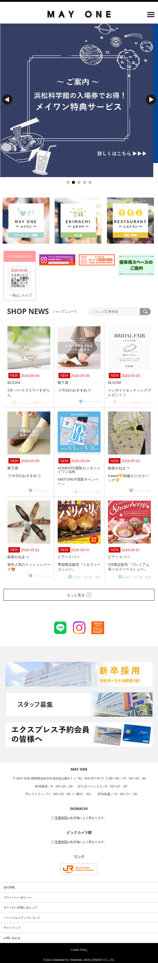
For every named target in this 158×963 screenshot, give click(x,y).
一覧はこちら (21, 295)
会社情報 (9, 887)
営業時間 (61, 818)
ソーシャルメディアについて (22, 917)
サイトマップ (12, 927)
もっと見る (79, 594)
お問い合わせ (12, 938)
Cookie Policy (79, 949)
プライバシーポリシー (18, 897)
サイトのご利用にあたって (20, 907)
